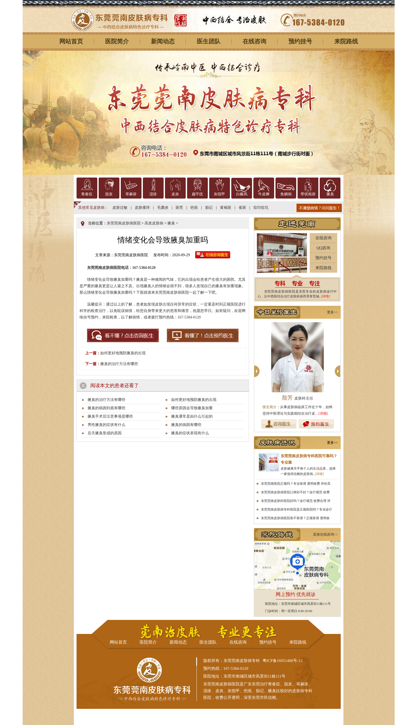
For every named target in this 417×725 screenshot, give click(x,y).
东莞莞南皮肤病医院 (124, 223)
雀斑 (242, 208)
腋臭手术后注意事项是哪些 (110, 416)
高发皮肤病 (153, 223)
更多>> (332, 312)
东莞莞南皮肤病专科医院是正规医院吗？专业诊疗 (296, 509)
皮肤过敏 (119, 208)
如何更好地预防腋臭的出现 (123, 353)
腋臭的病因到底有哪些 (106, 408)
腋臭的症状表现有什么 (190, 433)
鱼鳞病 (286, 194)
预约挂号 (300, 41)
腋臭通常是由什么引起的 (192, 416)
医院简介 (117, 41)
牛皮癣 (264, 194)
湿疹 (153, 194)
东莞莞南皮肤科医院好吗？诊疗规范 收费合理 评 (295, 501)
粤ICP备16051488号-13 (282, 660)
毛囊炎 (162, 208)
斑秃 (179, 208)
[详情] (326, 296)
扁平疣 (197, 194)
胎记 (209, 208)
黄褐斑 (225, 208)
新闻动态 (163, 41)
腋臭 (330, 194)
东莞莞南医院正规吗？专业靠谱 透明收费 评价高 (295, 483)
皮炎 (175, 194)
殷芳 (297, 398)
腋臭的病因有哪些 (186, 425)
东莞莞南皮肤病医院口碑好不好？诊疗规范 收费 (295, 492)
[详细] (323, 413)
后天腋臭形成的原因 (105, 433)
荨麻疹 (131, 194)
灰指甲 (219, 194)
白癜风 (241, 194)
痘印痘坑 (260, 208)
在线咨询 (254, 41)
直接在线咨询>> (325, 534)
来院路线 (346, 41)
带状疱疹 (308, 194)
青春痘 (86, 194)
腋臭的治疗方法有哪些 (119, 364)
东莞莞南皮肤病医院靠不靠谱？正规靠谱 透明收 (295, 518)
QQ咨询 (323, 248)
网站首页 (71, 41)
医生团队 (208, 41)
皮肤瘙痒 (142, 208)
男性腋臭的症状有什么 (106, 425)
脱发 (109, 194)
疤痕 (194, 208)
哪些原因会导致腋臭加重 (192, 408)
